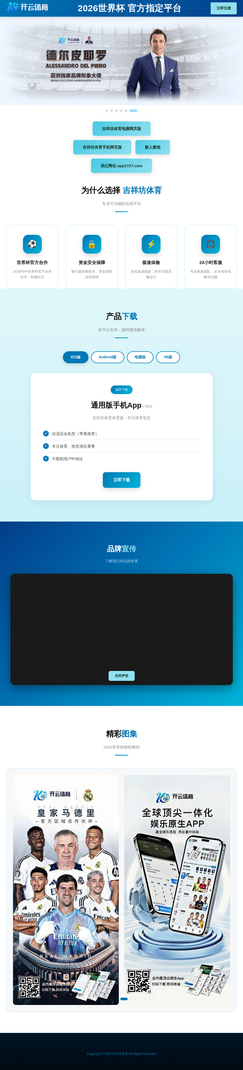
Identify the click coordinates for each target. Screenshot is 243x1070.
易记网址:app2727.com (121, 165)
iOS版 (76, 357)
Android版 (108, 357)
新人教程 (153, 147)
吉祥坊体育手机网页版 (102, 147)
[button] (88, 999)
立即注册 (223, 8)
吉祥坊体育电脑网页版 (121, 128)
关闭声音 (121, 676)
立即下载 (121, 480)
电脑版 (140, 357)
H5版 (168, 357)
